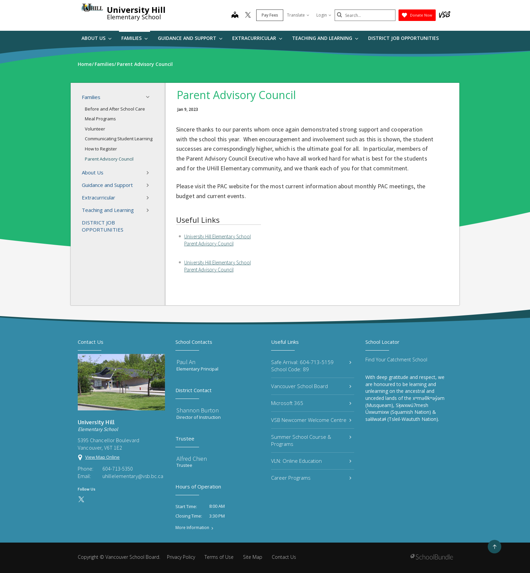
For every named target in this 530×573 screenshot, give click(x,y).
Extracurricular (257, 38)
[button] (149, 97)
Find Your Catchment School (396, 359)
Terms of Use (219, 557)
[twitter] (247, 15)
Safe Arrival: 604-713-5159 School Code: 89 (311, 366)
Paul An (185, 362)
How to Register (101, 149)
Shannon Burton (197, 410)
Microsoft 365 (311, 403)
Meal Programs (100, 119)
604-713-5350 (117, 468)
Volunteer (95, 129)
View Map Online (102, 457)
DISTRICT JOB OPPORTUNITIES (403, 38)
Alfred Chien (191, 458)
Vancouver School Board (311, 386)
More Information (192, 527)
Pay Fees (270, 15)
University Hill (136, 9)
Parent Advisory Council (109, 159)
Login (323, 15)
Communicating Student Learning (118, 139)
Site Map (252, 557)
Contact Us (284, 557)
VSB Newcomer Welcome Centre (311, 419)
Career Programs (311, 477)
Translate (298, 15)
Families (134, 38)
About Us (96, 38)
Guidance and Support (190, 38)
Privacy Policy (181, 557)
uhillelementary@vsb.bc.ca (132, 476)
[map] (235, 15)
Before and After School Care (115, 109)
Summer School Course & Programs (311, 440)
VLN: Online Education (311, 460)
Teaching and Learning (325, 38)
